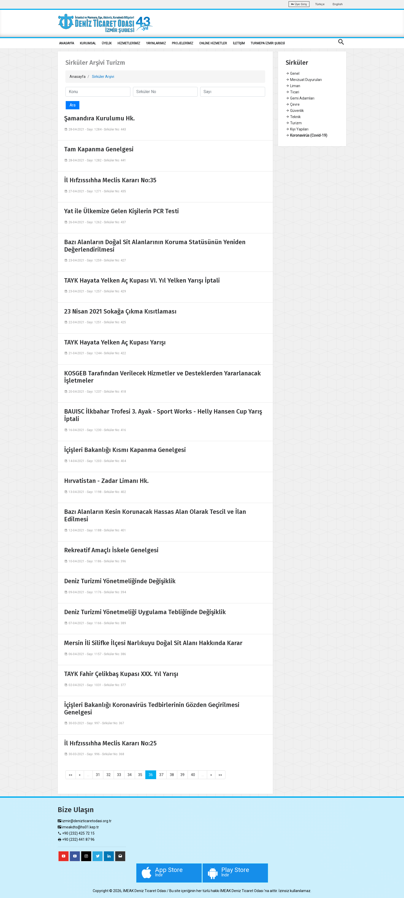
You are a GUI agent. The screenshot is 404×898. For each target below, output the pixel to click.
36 (151, 775)
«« (70, 775)
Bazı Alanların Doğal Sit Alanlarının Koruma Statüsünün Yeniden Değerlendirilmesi (155, 245)
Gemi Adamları (300, 98)
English (338, 4)
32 (108, 775)
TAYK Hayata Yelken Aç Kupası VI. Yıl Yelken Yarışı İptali (142, 280)
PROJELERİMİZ (182, 43)
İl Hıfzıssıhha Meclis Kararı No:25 (110, 743)
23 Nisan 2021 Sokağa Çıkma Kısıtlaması (120, 311)
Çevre (293, 104)
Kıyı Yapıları (297, 129)
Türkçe (320, 4)
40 (193, 775)
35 (140, 775)
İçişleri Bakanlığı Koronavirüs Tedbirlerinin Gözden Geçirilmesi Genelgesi (151, 708)
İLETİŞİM (239, 43)
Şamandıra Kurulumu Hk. (99, 118)
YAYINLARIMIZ (156, 43)
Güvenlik (295, 111)
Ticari (292, 92)
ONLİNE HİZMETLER (213, 43)
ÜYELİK (107, 43)
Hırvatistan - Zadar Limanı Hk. (106, 480)
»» (220, 775)
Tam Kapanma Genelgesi (98, 149)
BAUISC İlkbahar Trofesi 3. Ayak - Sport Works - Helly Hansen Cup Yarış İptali (163, 415)
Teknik (293, 117)
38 (172, 775)
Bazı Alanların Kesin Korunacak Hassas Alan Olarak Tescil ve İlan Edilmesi (155, 515)
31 (98, 775)
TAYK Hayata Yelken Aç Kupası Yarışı (115, 342)
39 (182, 775)
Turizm (294, 123)
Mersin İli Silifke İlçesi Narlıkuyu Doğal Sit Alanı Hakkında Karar (153, 643)
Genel (292, 73)
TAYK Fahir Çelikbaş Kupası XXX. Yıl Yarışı (121, 674)
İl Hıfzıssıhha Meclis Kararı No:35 (110, 180)
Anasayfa (78, 77)
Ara (72, 105)
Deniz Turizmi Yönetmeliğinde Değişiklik (119, 581)
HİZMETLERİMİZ (128, 43)
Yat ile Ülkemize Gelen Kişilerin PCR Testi (121, 211)
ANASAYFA (66, 43)
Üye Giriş (299, 4)
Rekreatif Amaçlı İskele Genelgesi (111, 550)
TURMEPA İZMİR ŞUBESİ (268, 43)
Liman (293, 86)
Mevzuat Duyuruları (304, 80)
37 (161, 775)
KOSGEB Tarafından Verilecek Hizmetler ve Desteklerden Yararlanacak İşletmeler (162, 377)
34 (130, 775)
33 (119, 775)
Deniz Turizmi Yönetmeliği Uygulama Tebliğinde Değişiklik (145, 612)
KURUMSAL (88, 43)
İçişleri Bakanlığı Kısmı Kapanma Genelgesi (125, 450)
